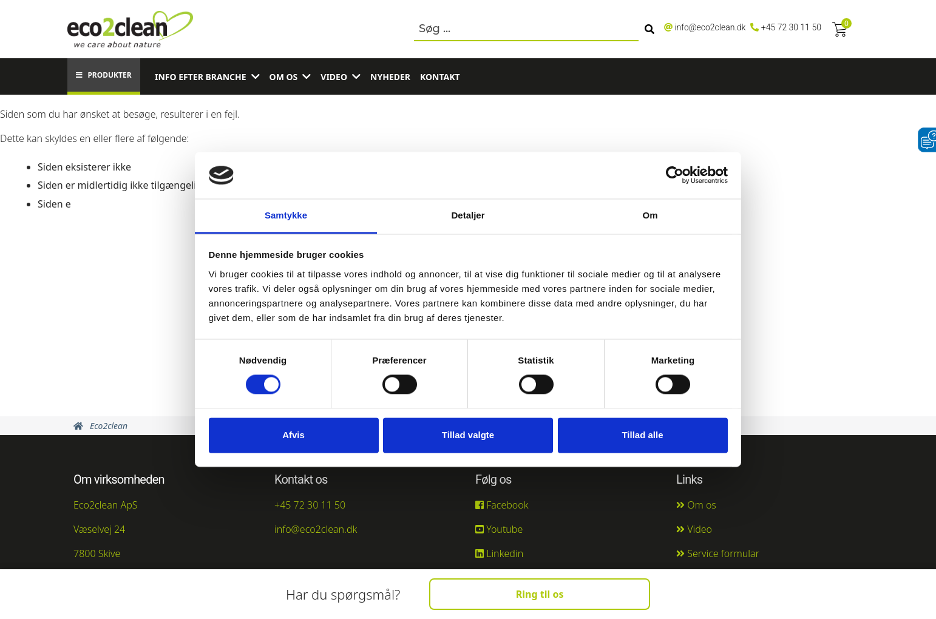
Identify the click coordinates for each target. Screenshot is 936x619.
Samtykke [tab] (286, 215)
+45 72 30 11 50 (791, 27)
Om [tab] (649, 215)
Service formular (717, 553)
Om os (284, 77)
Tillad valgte (468, 435)
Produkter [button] (103, 75)
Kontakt (440, 77)
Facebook (502, 505)
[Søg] (649, 29)
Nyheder (390, 77)
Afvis (293, 435)
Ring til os (540, 594)
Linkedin (499, 553)
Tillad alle (642, 435)
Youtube (499, 529)
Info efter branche (200, 77)
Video (333, 77)
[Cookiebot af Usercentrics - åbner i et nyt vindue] (675, 175)
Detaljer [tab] (467, 215)
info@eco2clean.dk (709, 27)
